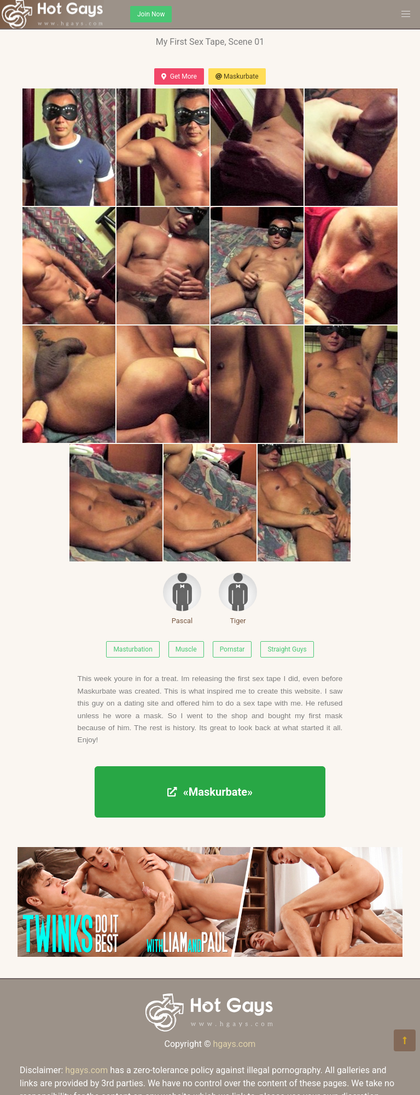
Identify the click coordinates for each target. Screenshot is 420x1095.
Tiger (238, 599)
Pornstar (232, 649)
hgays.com (234, 1044)
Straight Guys (286, 649)
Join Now (151, 14)
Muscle (186, 649)
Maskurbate (237, 76)
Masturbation (132, 649)
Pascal (182, 599)
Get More (178, 76)
